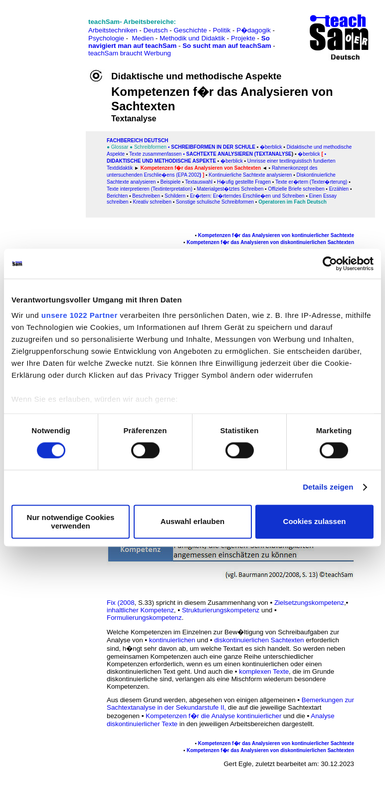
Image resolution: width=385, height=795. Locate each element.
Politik (222, 30)
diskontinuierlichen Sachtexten (259, 640)
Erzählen (339, 189)
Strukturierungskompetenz (221, 610)
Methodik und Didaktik (193, 38)
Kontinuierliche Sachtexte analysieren (249, 175)
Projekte (243, 38)
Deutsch (155, 30)
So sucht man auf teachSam (227, 45)
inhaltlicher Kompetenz (140, 610)
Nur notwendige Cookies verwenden (71, 521)
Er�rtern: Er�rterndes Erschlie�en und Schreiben (247, 196)
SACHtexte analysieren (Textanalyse (239, 154)
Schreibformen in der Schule (213, 147)
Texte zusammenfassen (155, 154)
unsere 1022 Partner (79, 315)
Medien (143, 38)
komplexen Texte (264, 671)
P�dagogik (253, 30)
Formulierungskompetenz (144, 617)
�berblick (231, 161)
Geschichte (190, 30)
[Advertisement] (51, 30)
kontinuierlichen (172, 640)
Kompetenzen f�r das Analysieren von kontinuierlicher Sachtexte (276, 235)
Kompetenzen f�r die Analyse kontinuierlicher (213, 716)
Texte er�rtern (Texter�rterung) (311, 182)
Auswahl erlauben (192, 522)
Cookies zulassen (314, 522)
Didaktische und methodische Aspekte (161, 161)
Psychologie (106, 38)
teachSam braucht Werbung (129, 53)
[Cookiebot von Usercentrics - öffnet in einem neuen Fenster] (330, 263)
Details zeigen (328, 487)
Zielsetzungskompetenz (309, 602)
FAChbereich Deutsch (137, 140)
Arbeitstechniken (113, 30)
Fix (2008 (121, 602)
